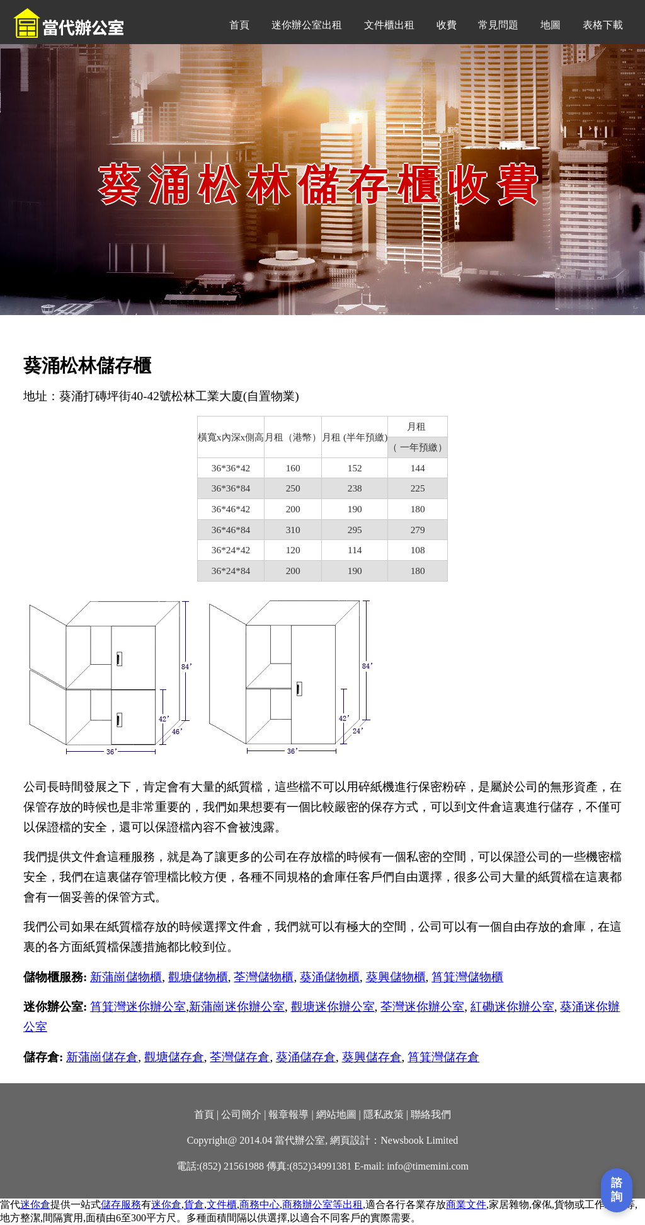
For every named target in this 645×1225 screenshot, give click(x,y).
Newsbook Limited (419, 1140)
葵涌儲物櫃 (330, 977)
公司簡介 (241, 1114)
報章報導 (288, 1114)
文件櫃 (222, 1204)
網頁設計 (350, 1140)
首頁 (239, 25)
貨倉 (194, 1204)
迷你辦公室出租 (306, 25)
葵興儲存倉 (372, 1057)
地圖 (550, 25)
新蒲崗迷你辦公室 (237, 1006)
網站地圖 (336, 1114)
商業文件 (466, 1204)
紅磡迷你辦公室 (512, 1006)
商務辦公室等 (312, 1204)
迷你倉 (35, 1204)
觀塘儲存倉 (174, 1057)
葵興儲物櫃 (396, 977)
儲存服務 (121, 1204)
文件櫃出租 (389, 25)
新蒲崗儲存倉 (102, 1057)
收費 (447, 25)
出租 (353, 1204)
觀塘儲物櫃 (198, 977)
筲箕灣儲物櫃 (467, 977)
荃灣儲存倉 (240, 1057)
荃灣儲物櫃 (264, 977)
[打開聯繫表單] (616, 1190)
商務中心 (259, 1204)
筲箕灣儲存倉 (443, 1057)
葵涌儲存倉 (306, 1057)
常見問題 (498, 25)
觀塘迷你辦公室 (333, 1006)
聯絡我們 (431, 1114)
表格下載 (603, 25)
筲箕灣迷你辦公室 (138, 1006)
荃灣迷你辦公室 (422, 1006)
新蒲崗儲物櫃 (126, 977)
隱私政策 (383, 1114)
